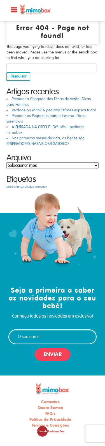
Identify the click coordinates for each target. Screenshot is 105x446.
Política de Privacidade (50, 419)
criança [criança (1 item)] (19, 187)
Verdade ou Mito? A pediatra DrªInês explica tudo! (54, 110)
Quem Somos (50, 407)
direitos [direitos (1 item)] (29, 187)
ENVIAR (53, 354)
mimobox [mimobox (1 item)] (41, 187)
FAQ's (50, 413)
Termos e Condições (50, 425)
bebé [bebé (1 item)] (9, 187)
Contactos (50, 401)
